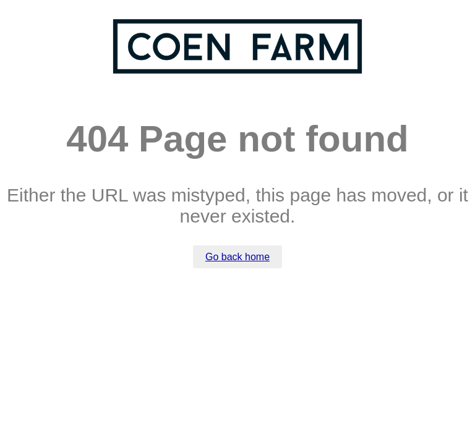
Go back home (237, 257)
